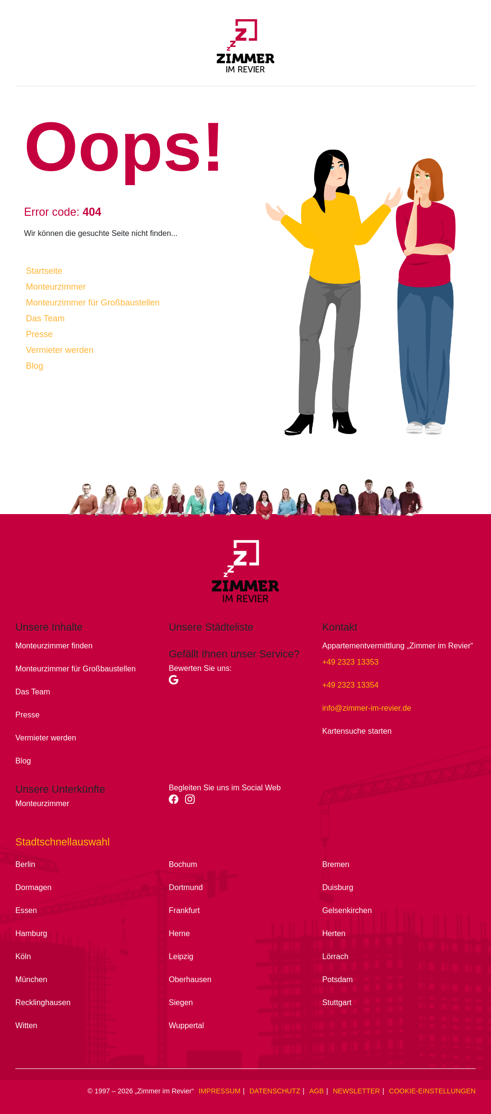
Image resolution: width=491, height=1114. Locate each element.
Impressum (219, 1091)
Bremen (336, 864)
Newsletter (356, 1091)
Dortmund (186, 887)
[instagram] (192, 802)
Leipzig (181, 956)
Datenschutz (274, 1091)
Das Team (45, 318)
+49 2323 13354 (350, 684)
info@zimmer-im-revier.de (366, 708)
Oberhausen (190, 979)
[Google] (176, 683)
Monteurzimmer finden (54, 645)
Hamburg (31, 933)
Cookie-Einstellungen (432, 1091)
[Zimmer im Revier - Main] (245, 50)
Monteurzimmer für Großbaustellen (93, 302)
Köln (23, 956)
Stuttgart (336, 1002)
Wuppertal (186, 1025)
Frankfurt (184, 910)
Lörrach (335, 956)
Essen (26, 910)
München (31, 979)
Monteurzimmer (56, 287)
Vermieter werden (60, 350)
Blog (34, 366)
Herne (179, 933)
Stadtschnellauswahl (62, 842)
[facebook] (177, 802)
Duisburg (337, 887)
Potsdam (337, 979)
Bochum (183, 864)
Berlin (25, 864)
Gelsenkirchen (347, 910)
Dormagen (33, 887)
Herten (334, 933)
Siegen (181, 1002)
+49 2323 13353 (350, 661)
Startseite (44, 271)
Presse (39, 334)
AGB (316, 1091)
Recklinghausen (42, 1002)
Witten (26, 1025)
